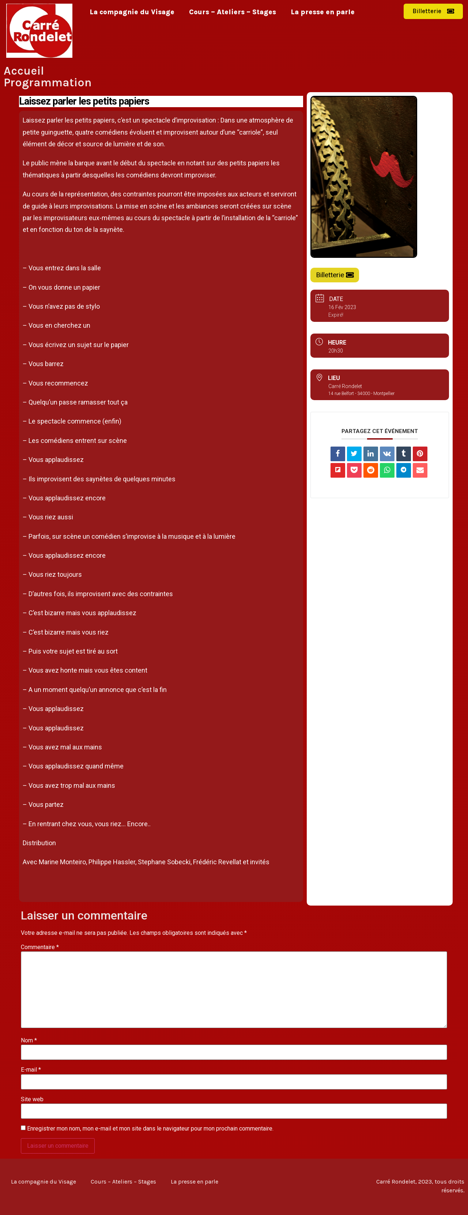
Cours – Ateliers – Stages (232, 12)
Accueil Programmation (48, 76)
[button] (433, 11)
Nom (29, 1040)
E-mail (31, 1070)
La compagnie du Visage (132, 12)
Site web (32, 1099)
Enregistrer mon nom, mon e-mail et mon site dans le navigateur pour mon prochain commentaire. (150, 1129)
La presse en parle (323, 12)
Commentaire (40, 947)
